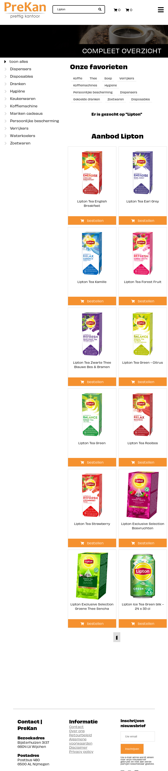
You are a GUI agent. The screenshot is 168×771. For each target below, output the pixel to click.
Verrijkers (16, 128)
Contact (76, 727)
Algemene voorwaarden (80, 741)
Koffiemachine (20, 106)
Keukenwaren (19, 98)
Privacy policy (81, 751)
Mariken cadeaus (23, 113)
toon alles (16, 61)
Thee (93, 78)
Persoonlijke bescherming (31, 121)
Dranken (15, 84)
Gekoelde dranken (86, 99)
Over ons (77, 731)
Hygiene (111, 85)
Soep (108, 78)
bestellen (91, 220)
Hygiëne (14, 91)
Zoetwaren (17, 143)
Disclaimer (78, 747)
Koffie (77, 78)
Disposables (18, 76)
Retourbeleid (80, 735)
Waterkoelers (19, 136)
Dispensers (17, 69)
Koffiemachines (85, 85)
